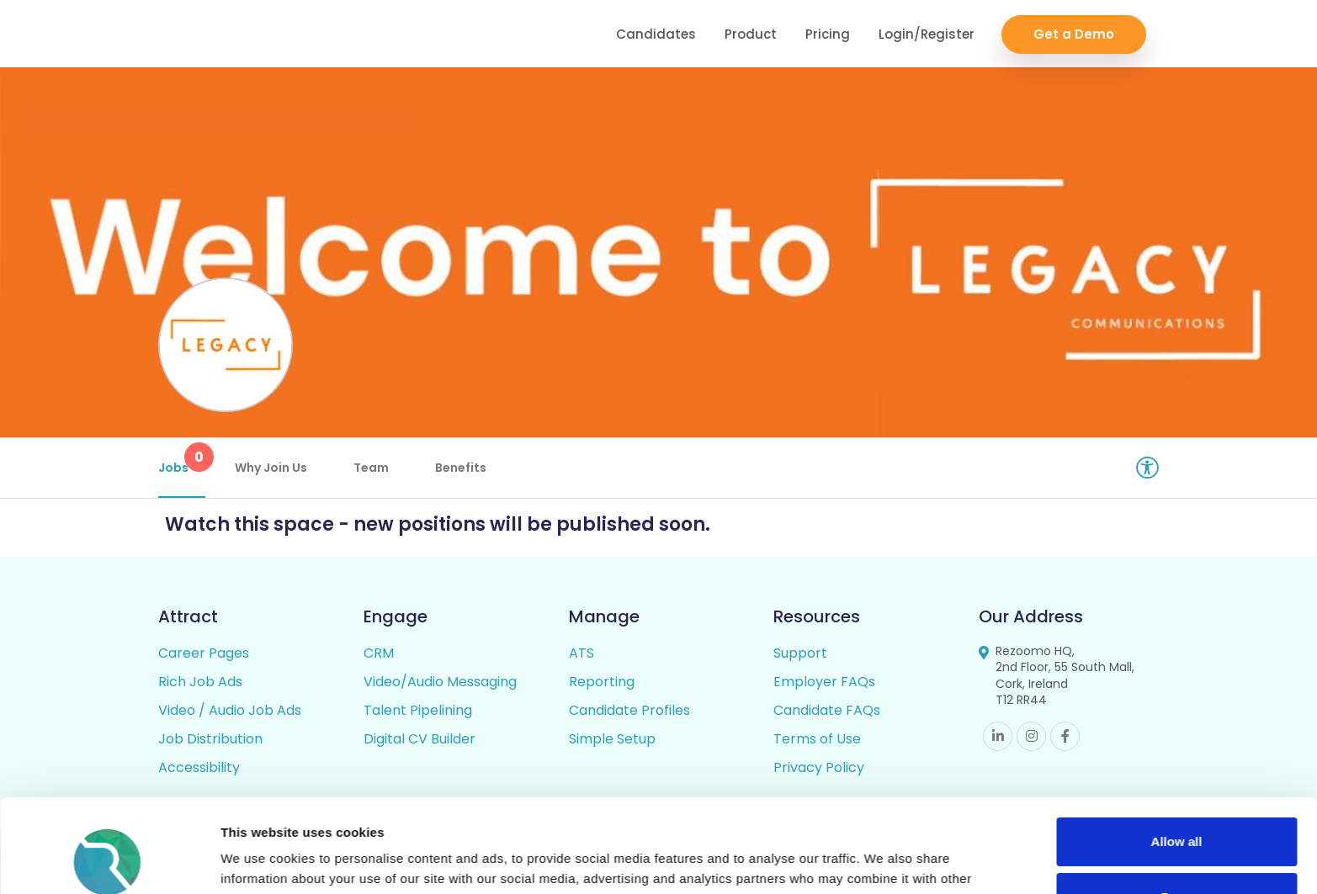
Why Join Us (271, 467)
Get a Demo (1073, 34)
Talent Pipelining (418, 710)
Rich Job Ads (200, 681)
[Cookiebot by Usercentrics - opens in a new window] (109, 861)
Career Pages (203, 653)
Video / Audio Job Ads (229, 710)
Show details (259, 861)
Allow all (1177, 757)
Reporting (602, 681)
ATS (581, 653)
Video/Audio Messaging (440, 681)
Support (800, 653)
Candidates (656, 34)
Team (371, 467)
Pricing (827, 34)
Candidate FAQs (826, 710)
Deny (1176, 812)
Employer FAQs (824, 681)
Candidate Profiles (629, 710)
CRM (379, 653)
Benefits (460, 467)
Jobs (181, 459)
